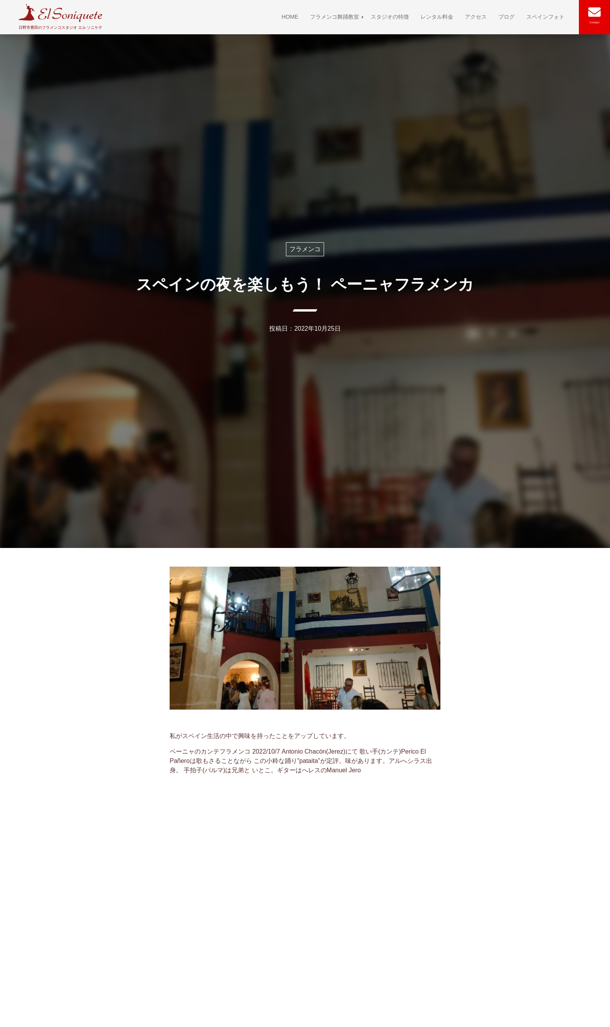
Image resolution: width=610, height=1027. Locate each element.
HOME (290, 17)
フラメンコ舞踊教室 (334, 17)
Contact (594, 22)
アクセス (476, 17)
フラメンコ (305, 249)
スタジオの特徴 (390, 17)
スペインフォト (545, 17)
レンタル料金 (437, 17)
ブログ (506, 17)
